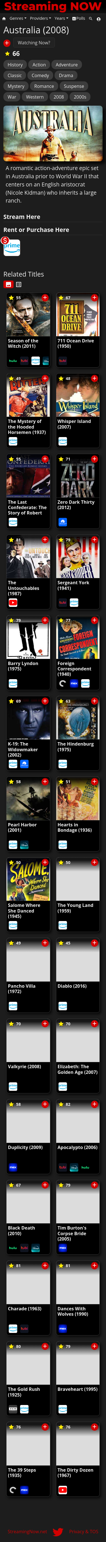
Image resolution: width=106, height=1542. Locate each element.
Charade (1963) (24, 1309)
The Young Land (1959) (76, 908)
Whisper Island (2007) (74, 424)
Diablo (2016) (72, 986)
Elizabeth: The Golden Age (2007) (78, 1069)
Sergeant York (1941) (73, 585)
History (15, 65)
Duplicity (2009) (25, 1147)
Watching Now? (34, 43)
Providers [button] (39, 18)
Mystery (16, 86)
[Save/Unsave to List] (6, 43)
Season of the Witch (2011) (23, 343)
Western (35, 97)
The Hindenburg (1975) (76, 746)
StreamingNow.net (27, 1531)
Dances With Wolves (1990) (73, 1311)
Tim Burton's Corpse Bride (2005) (72, 1233)
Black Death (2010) (21, 1230)
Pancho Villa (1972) (22, 988)
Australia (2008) (36, 30)
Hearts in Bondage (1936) (75, 827)
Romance (44, 86)
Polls (78, 18)
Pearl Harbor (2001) (22, 827)
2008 (59, 97)
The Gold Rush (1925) (24, 1392)
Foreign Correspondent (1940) (75, 668)
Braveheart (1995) (78, 1389)
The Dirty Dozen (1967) (76, 1472)
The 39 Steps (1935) (22, 1472)
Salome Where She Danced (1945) (24, 910)
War (12, 97)
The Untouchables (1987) (23, 587)
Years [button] (60, 18)
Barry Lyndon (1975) (23, 666)
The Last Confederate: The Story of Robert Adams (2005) (27, 510)
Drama (66, 75)
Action (39, 65)
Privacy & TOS (83, 1531)
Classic (15, 75)
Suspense (74, 86)
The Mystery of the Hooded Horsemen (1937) (27, 426)
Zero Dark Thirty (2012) (76, 505)
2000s (80, 97)
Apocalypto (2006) (78, 1147)
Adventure (67, 65)
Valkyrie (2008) (24, 1066)
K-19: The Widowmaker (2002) (23, 749)
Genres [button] (16, 18)
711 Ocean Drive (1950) (76, 343)
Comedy (40, 75)
